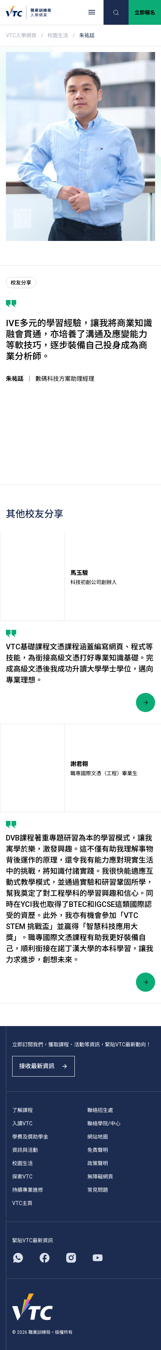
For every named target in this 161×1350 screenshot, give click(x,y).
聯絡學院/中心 (103, 1123)
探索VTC (22, 1177)
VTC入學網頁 (21, 35)
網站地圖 (97, 1137)
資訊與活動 (25, 1150)
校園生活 (58, 35)
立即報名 (144, 12)
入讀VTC (22, 1123)
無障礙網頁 (100, 1177)
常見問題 (97, 1190)
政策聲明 (97, 1163)
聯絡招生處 (100, 1110)
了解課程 (22, 1110)
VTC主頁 (22, 1203)
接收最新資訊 (43, 1066)
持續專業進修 (27, 1190)
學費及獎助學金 (30, 1137)
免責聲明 (97, 1150)
